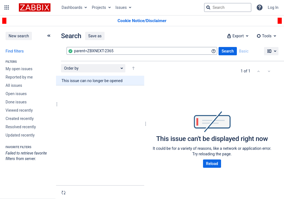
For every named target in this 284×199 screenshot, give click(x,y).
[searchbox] (227, 7)
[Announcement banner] (142, 20)
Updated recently (20, 135)
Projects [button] (99, 7)
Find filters (15, 51)
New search (19, 36)
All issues (14, 85)
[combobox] (142, 51)
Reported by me (19, 77)
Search (228, 51)
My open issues (19, 69)
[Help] (259, 7)
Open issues (16, 93)
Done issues (16, 102)
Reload (212, 163)
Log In (273, 7)
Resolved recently (21, 127)
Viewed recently (19, 110)
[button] (7, 7)
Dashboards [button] (72, 7)
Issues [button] (121, 7)
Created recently (20, 118)
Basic (243, 51)
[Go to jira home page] (34, 7)
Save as (95, 36)
